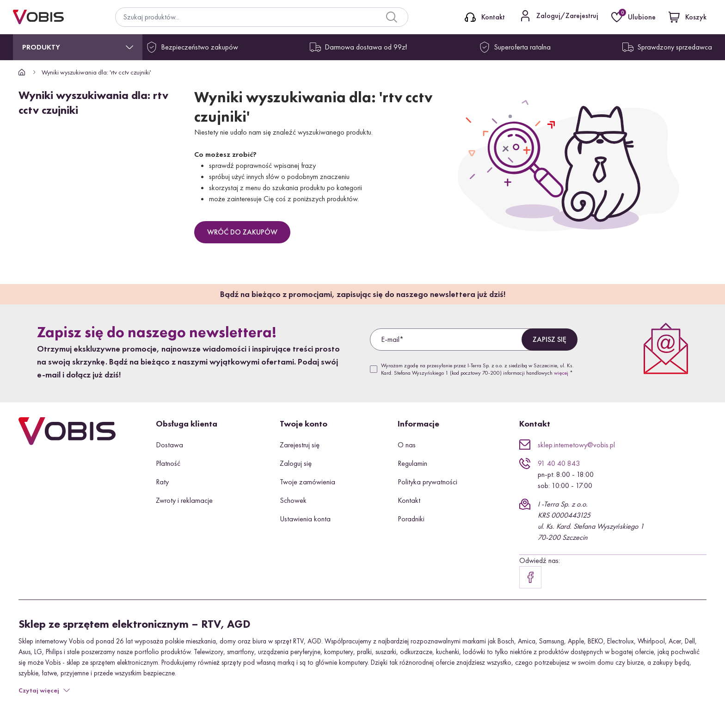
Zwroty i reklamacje (184, 500)
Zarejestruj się (299, 445)
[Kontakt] (485, 17)
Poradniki (411, 519)
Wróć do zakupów (242, 232)
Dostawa (169, 445)
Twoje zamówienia (307, 482)
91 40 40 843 (559, 463)
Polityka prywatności (427, 482)
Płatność (168, 463)
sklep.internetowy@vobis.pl (576, 445)
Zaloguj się (296, 463)
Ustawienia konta (305, 519)
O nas (407, 445)
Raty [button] (162, 482)
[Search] (391, 17)
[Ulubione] (634, 17)
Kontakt (409, 500)
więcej (561, 373)
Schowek (293, 500)
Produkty (41, 47)
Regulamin (412, 463)
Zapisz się (549, 339)
